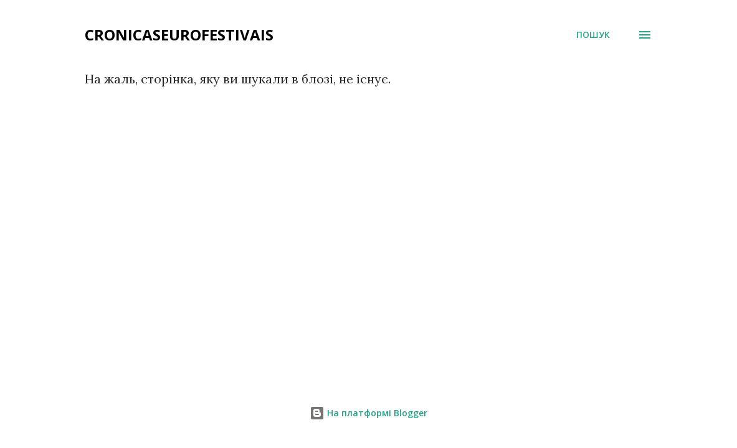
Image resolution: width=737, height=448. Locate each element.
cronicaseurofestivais (179, 34)
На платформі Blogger (368, 413)
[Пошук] (593, 34)
